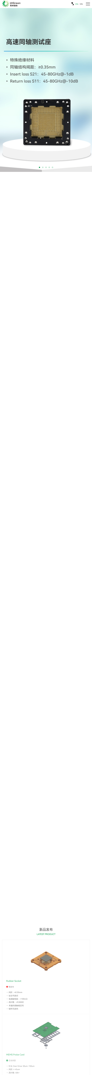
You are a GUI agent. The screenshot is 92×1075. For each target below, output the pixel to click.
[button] (39, 167)
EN (81, 4)
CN (76, 4)
